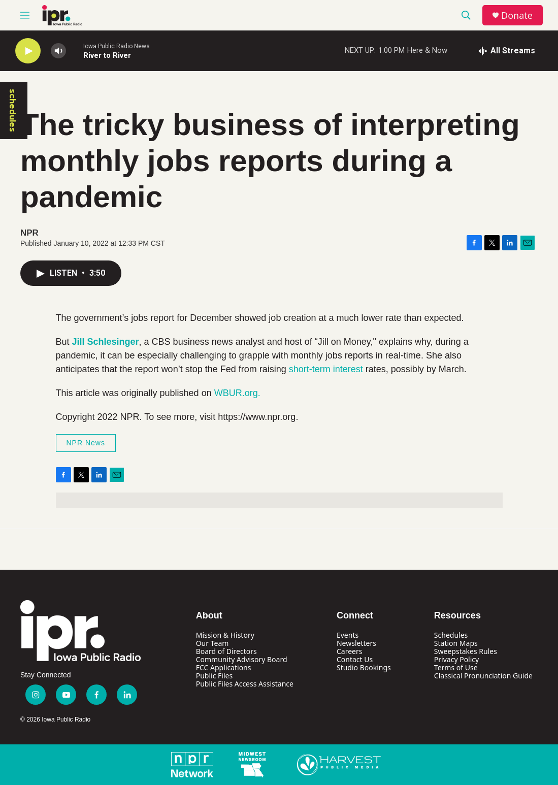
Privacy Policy (456, 659)
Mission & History (225, 635)
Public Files (214, 675)
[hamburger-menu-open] (25, 15)
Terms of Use (456, 667)
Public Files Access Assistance (244, 684)
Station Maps (456, 643)
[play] (28, 51)
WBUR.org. (237, 393)
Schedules (451, 635)
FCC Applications (223, 667)
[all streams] (506, 50)
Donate (517, 15)
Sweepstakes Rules (465, 651)
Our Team (212, 643)
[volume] (58, 51)
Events (347, 635)
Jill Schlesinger (105, 342)
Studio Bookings (364, 667)
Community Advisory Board (241, 659)
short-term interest (326, 369)
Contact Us (355, 659)
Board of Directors (226, 651)
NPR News (86, 443)
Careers (349, 651)
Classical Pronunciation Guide (483, 675)
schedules (12, 110)
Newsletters (356, 643)
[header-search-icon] (466, 15)
